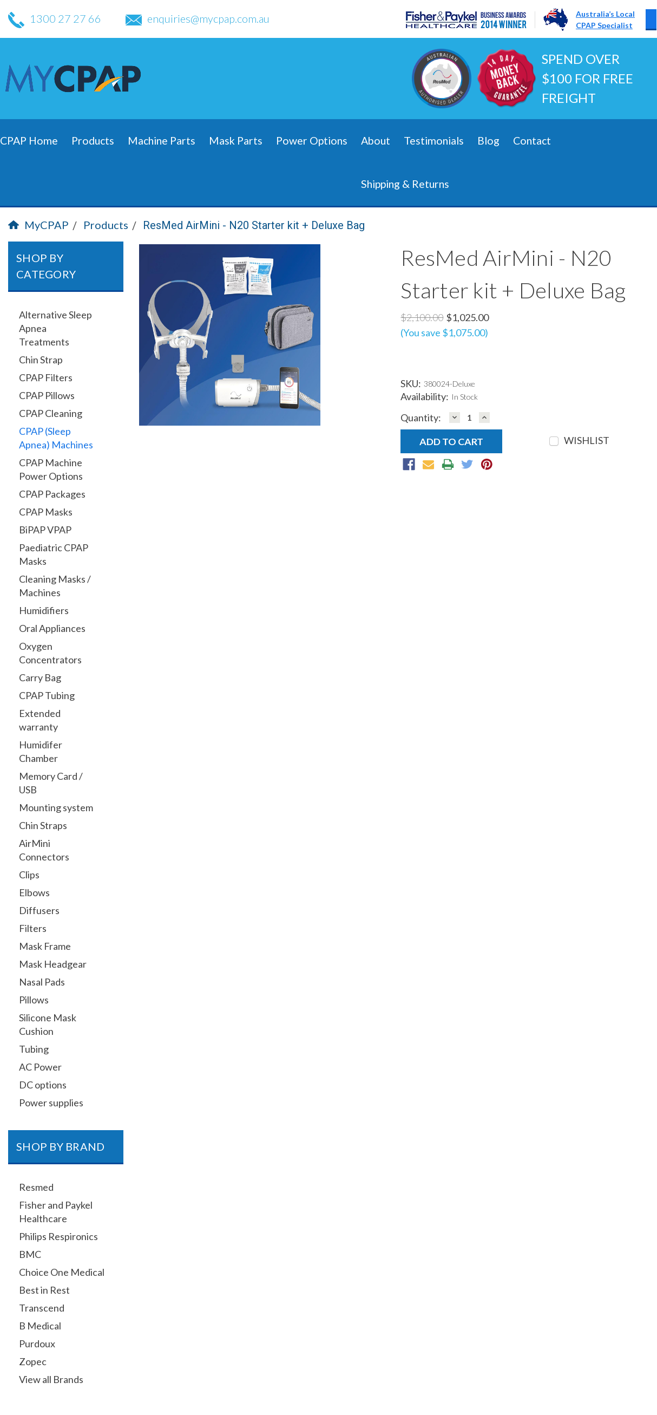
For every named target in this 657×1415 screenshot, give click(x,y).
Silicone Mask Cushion (47, 1024)
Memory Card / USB (51, 782)
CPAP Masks (46, 512)
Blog (488, 140)
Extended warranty (40, 720)
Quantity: (420, 417)
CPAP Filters (46, 377)
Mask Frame (45, 946)
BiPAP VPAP (45, 530)
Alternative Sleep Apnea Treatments (55, 328)
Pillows (34, 1000)
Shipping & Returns (405, 184)
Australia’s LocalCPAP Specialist (605, 19)
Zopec (33, 1361)
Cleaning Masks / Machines (55, 585)
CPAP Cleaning (50, 413)
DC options (43, 1085)
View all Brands (51, 1379)
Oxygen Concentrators (50, 653)
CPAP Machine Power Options (51, 469)
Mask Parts (235, 140)
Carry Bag (40, 677)
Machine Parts (161, 140)
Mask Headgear (53, 964)
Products (92, 140)
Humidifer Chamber (40, 751)
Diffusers (39, 910)
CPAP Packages (52, 494)
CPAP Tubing (47, 695)
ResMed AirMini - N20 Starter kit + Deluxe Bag (254, 225)
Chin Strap (41, 360)
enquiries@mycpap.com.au (198, 18)
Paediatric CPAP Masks (53, 554)
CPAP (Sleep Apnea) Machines (56, 438)
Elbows (34, 892)
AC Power (40, 1067)
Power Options (311, 140)
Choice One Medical (61, 1272)
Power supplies (51, 1102)
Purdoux (37, 1343)
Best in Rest (44, 1290)
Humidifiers (44, 610)
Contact (532, 140)
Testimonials (434, 140)
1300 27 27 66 (54, 18)
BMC (30, 1254)
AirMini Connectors (44, 850)
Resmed (36, 1187)
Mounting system (56, 807)
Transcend (41, 1308)
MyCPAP (38, 224)
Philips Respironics (58, 1236)
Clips (29, 875)
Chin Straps (43, 825)
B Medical (40, 1326)
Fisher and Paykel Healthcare (56, 1211)
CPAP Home (29, 140)
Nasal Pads (42, 982)
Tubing (34, 1049)
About (375, 140)
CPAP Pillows (47, 395)
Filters (33, 928)
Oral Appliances (52, 628)
